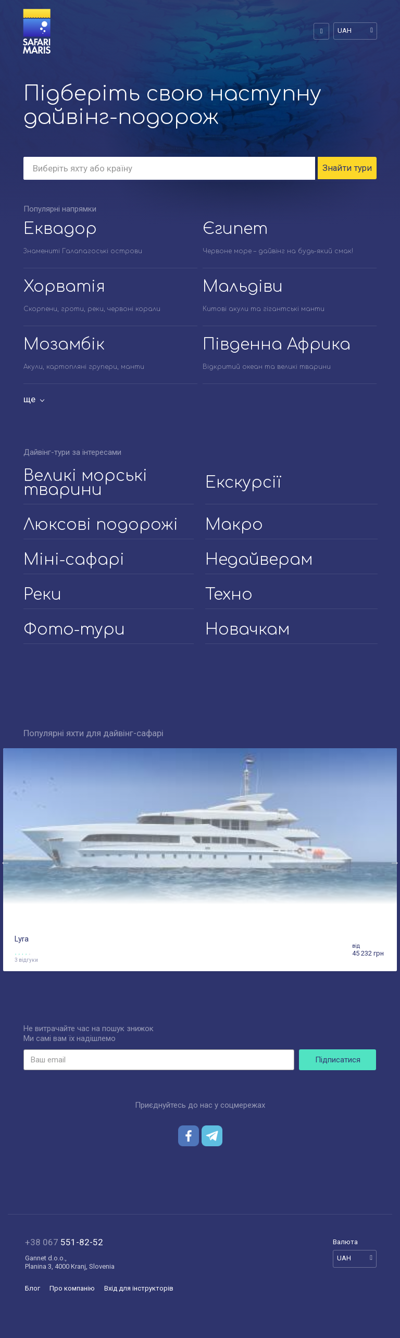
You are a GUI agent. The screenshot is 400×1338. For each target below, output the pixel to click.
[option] (200, 863)
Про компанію (72, 1289)
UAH (345, 30)
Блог (32, 1289)
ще (29, 399)
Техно (229, 595)
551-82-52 (64, 1243)
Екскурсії (243, 483)
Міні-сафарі (73, 560)
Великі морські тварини (85, 483)
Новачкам (247, 630)
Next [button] (395, 863)
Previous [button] (5, 863)
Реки (42, 595)
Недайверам (258, 560)
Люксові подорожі (100, 525)
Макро (234, 525)
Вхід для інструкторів (138, 1289)
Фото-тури (74, 630)
